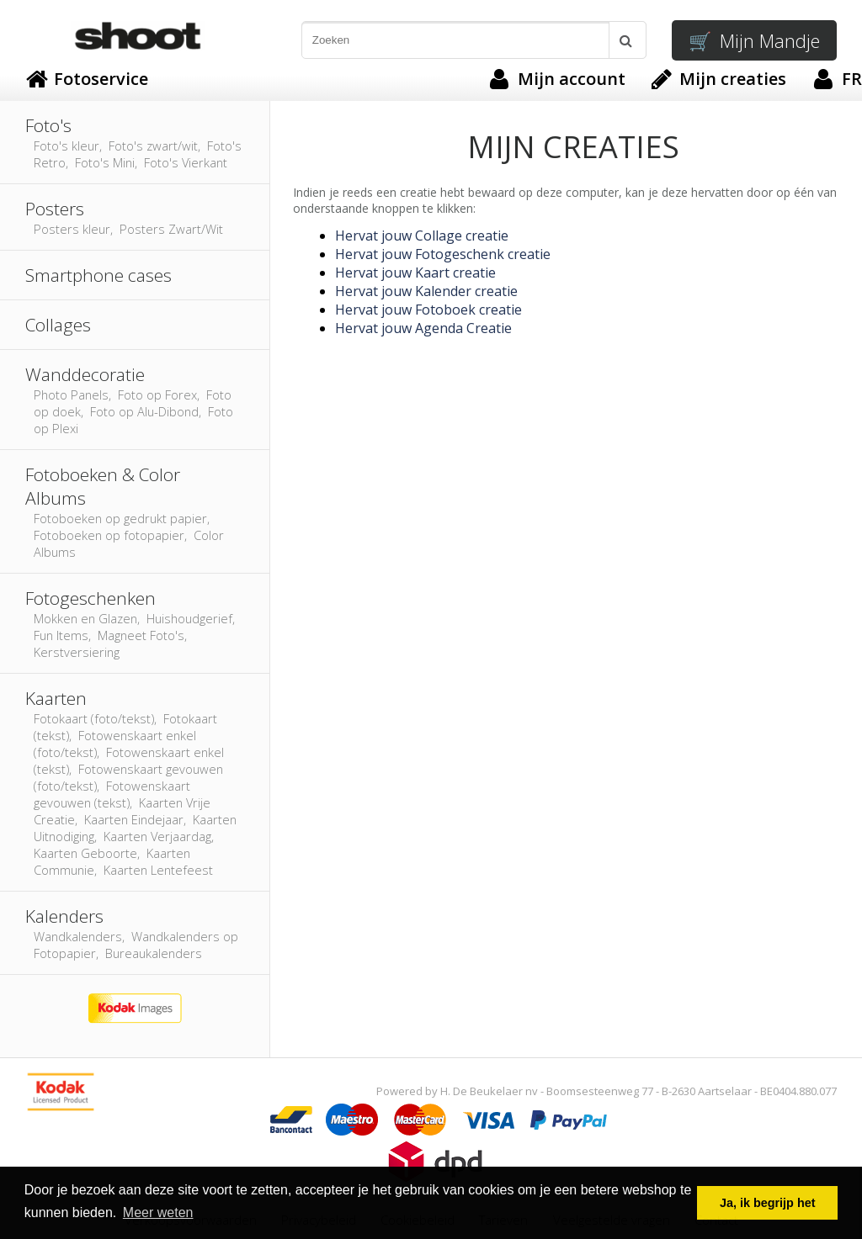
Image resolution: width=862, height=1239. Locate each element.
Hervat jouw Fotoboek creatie (428, 309)
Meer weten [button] (158, 1212)
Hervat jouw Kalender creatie (426, 291)
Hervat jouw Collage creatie (421, 235)
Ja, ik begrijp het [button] (768, 1203)
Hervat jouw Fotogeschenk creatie (443, 254)
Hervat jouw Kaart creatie (415, 272)
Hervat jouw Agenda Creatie (423, 328)
